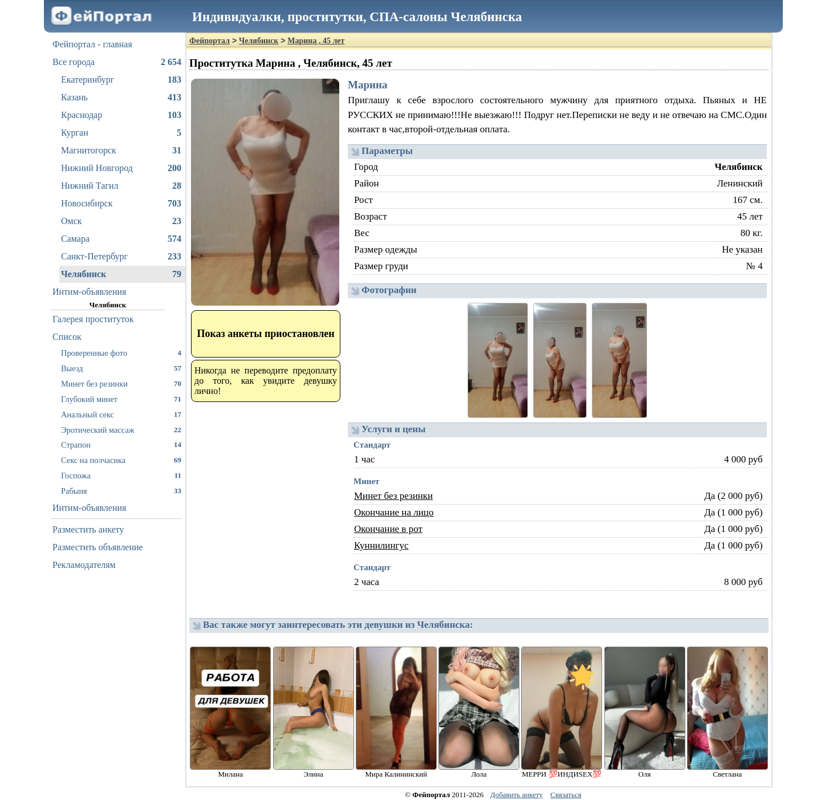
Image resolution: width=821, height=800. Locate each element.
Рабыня (121, 490)
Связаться (566, 794)
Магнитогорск (121, 150)
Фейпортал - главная (92, 44)
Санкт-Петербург (121, 256)
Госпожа (121, 475)
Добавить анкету (516, 794)
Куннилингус (381, 545)
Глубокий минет (121, 398)
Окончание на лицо (393, 512)
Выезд (121, 368)
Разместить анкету (88, 529)
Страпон (121, 444)
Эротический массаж (121, 429)
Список (67, 337)
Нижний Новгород (121, 168)
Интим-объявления (89, 292)
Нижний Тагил (121, 185)
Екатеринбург (121, 79)
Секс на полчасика (121, 459)
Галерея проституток (93, 319)
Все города (116, 62)
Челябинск (121, 274)
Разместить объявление (97, 547)
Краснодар (121, 115)
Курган (121, 132)
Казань (121, 97)
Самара (121, 238)
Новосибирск (121, 203)
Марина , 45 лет (315, 40)
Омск (121, 221)
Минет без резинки (121, 383)
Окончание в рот (388, 528)
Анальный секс (121, 414)
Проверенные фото (121, 352)
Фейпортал (209, 40)
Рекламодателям (84, 565)
